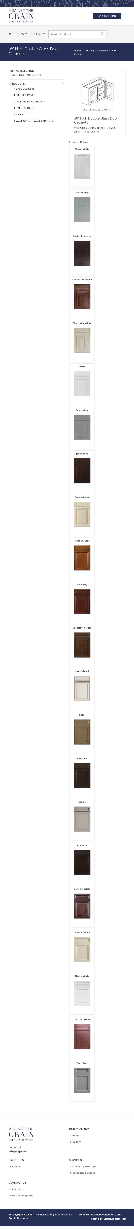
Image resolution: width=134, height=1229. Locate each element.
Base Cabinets (24, 88)
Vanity (19, 114)
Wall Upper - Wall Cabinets (33, 120)
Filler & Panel (24, 95)
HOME (77, 50)
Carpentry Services (83, 1173)
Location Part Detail (26, 75)
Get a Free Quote (22, 1195)
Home (75, 1135)
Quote (106, 15)
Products (17, 1166)
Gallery (76, 1142)
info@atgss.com (18, 1151)
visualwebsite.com (107, 1218)
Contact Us (18, 1189)
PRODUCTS (16, 34)
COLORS (36, 34)
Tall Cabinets (24, 107)
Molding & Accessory (29, 101)
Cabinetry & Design (84, 1166)
